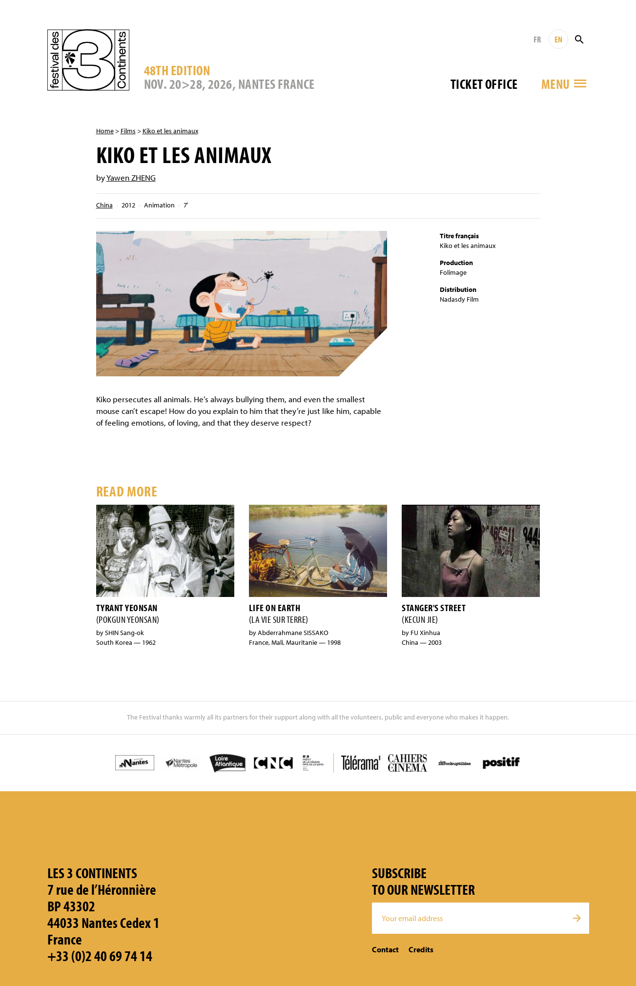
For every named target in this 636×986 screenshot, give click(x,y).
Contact (385, 949)
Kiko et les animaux (170, 130)
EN (558, 39)
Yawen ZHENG (131, 177)
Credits (421, 949)
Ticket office (484, 83)
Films (128, 130)
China (104, 205)
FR (537, 39)
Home (105, 130)
